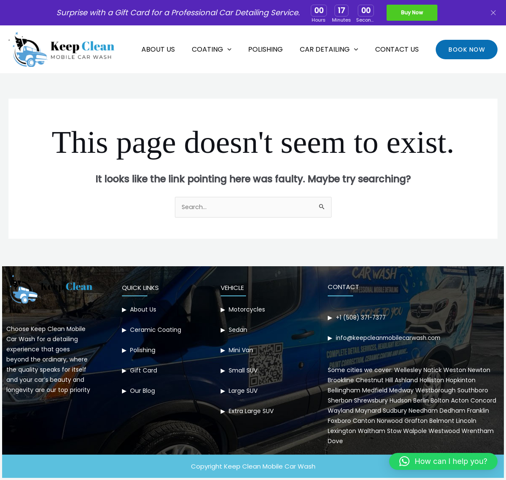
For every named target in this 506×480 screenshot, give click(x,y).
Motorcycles (247, 310)
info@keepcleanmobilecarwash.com (390, 338)
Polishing (274, 49)
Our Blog (142, 391)
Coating (223, 49)
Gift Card (143, 371)
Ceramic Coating (155, 330)
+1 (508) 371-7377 (362, 318)
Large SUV (243, 391)
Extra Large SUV (251, 411)
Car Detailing (334, 49)
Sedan (238, 330)
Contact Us (398, 49)
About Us (173, 49)
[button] (467, 49)
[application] (239, 49)
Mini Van (241, 350)
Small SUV (243, 371)
